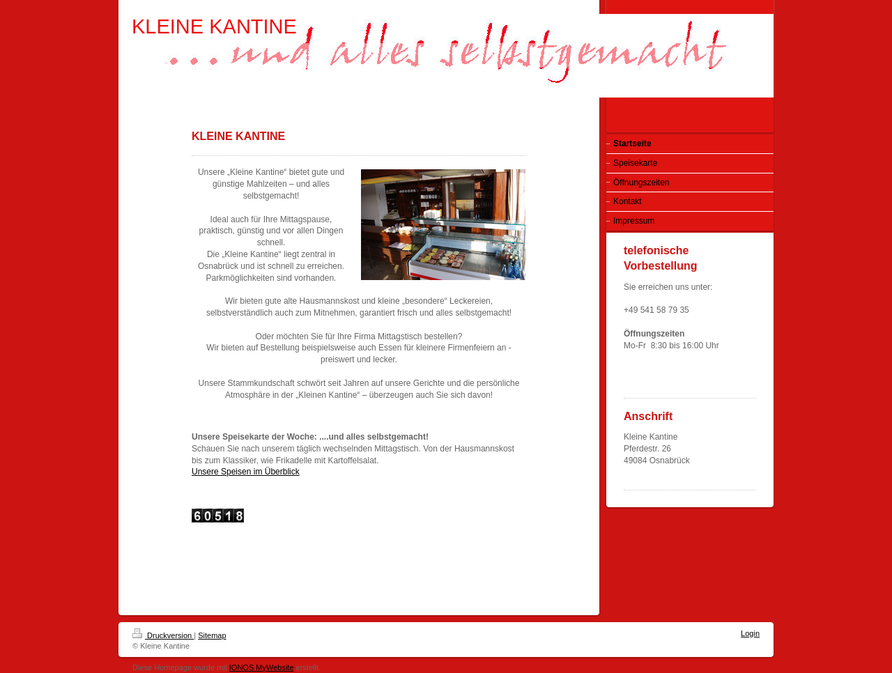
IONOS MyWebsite (261, 667)
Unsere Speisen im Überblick (246, 472)
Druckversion (163, 635)
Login (750, 633)
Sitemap (212, 635)
